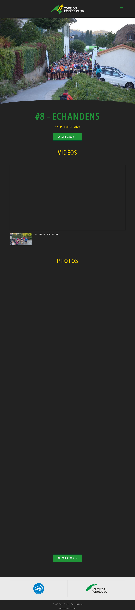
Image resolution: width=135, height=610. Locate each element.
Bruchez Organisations (73, 601)
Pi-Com (73, 606)
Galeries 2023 (67, 134)
